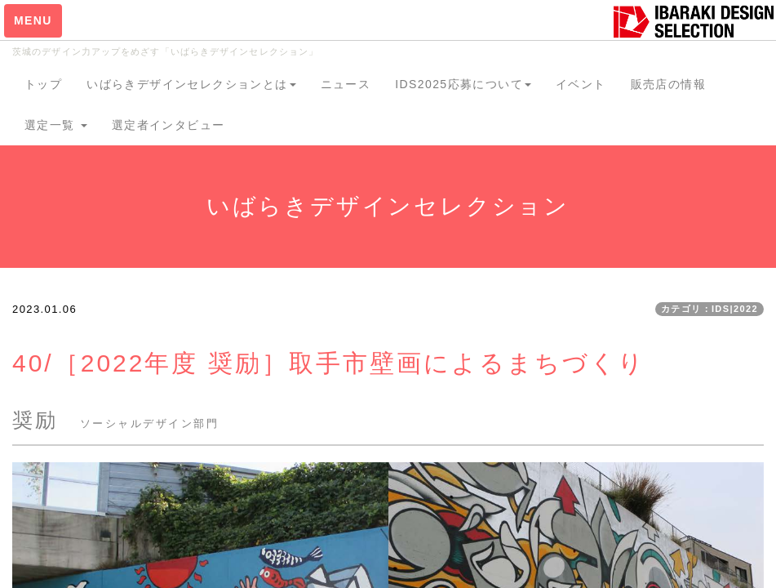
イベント (581, 84)
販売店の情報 (668, 84)
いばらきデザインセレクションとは (190, 84)
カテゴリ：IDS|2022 (709, 309)
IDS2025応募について (463, 84)
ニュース (346, 84)
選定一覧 (55, 124)
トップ (43, 84)
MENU (33, 20)
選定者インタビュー (168, 124)
